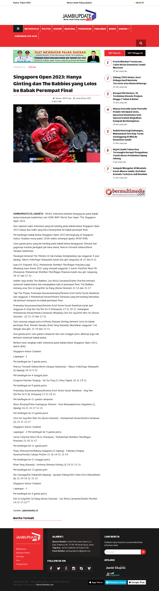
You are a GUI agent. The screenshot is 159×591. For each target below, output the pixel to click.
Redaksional (21, 549)
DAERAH (124, 29)
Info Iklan (20, 556)
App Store (96, 582)
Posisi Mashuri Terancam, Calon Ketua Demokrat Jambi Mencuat (129, 65)
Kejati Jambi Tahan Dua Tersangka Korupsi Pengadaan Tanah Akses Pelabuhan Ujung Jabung (130, 154)
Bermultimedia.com (44, 584)
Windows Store (115, 582)
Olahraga (32, 67)
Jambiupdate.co (19, 67)
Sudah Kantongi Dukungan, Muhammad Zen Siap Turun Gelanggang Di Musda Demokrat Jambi (128, 135)
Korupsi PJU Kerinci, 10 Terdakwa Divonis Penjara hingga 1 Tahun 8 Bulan (127, 96)
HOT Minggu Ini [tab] (135, 53)
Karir (18, 560)
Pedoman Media (23, 552)
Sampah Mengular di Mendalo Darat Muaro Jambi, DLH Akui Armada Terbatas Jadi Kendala (130, 171)
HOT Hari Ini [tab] (114, 53)
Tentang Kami (22, 564)
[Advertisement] (56, 188)
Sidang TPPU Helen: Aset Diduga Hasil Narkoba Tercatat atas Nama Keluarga (129, 81)
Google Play (137, 582)
